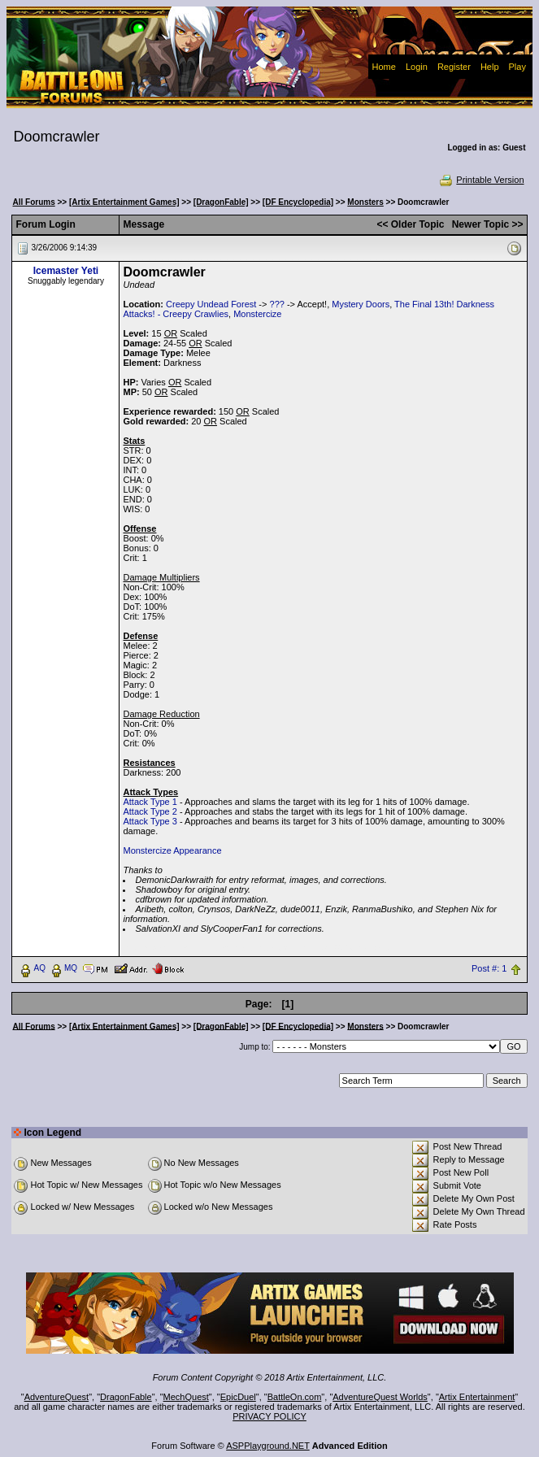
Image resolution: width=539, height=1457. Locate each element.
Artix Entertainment (477, 1397)
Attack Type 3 (149, 821)
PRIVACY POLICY (269, 1416)
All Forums (33, 202)
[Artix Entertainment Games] (124, 202)
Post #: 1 (489, 968)
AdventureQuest (56, 1397)
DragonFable (126, 1397)
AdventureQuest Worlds (380, 1397)
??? (277, 304)
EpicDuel (238, 1397)
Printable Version (481, 180)
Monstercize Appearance (172, 850)
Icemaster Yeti (66, 270)
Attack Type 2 (149, 811)
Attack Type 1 (149, 802)
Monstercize (257, 314)
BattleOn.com (294, 1397)
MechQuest (186, 1397)
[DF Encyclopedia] (298, 202)
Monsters (365, 202)
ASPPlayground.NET (268, 1445)
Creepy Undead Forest (211, 304)
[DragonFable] (221, 202)
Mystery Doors (360, 304)
